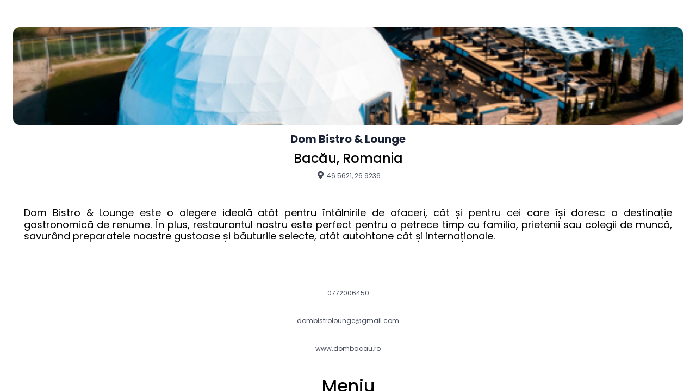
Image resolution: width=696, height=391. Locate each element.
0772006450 (348, 293)
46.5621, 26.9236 (348, 175)
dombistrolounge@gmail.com (348, 321)
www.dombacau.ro (348, 348)
